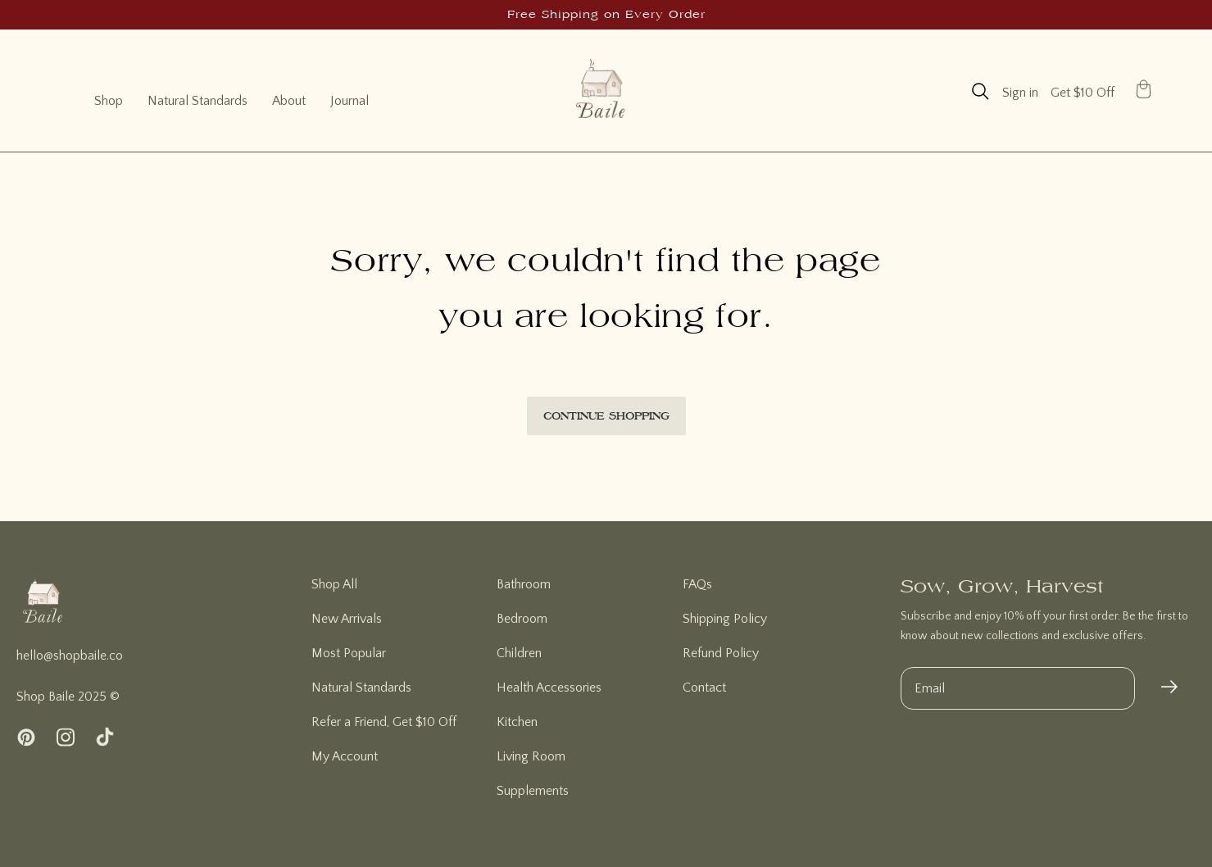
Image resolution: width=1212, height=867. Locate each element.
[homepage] (42, 609)
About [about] (289, 100)
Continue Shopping (606, 415)
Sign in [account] (1020, 92)
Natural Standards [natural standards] (197, 100)
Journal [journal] (349, 100)
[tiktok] (105, 738)
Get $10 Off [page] (1082, 92)
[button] (980, 92)
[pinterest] (26, 738)
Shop (108, 100)
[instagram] (65, 738)
